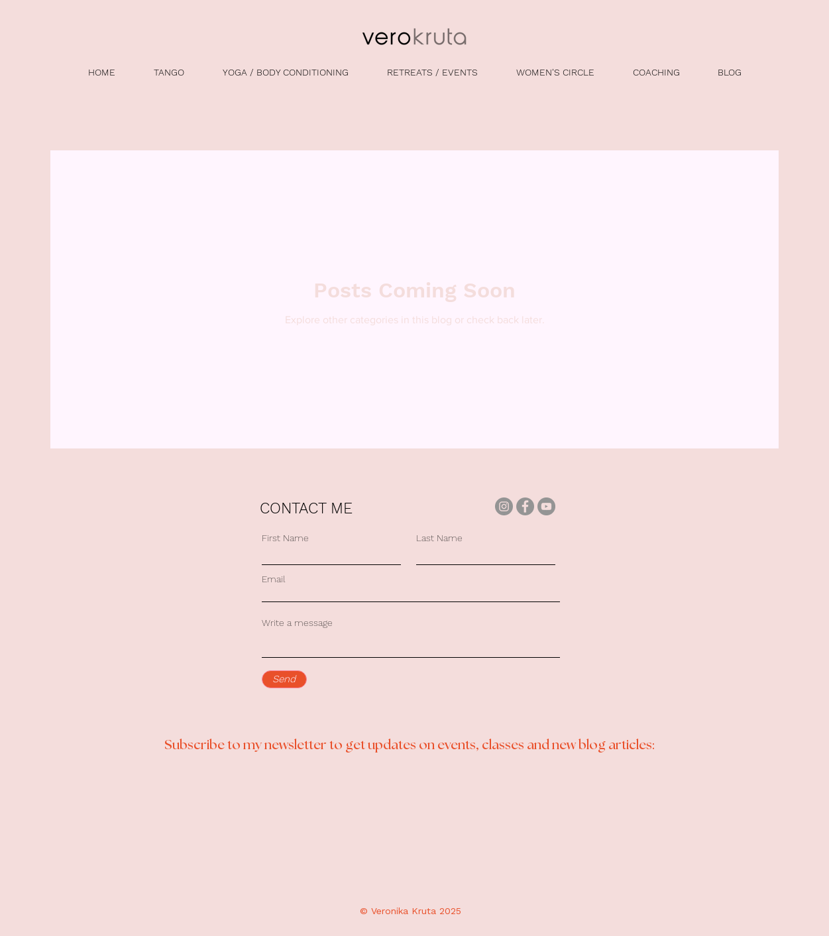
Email (274, 579)
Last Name (439, 538)
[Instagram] (504, 506)
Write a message (297, 622)
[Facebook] (525, 506)
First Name (285, 538)
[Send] (284, 679)
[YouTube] (546, 506)
